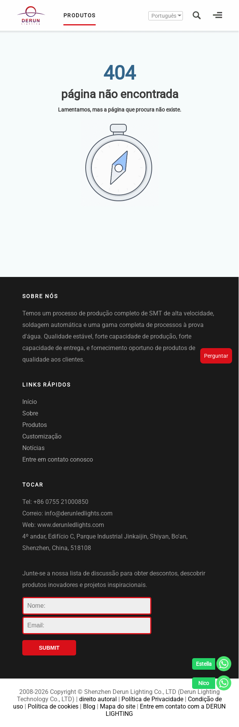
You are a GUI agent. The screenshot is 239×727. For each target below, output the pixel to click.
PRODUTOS (79, 18)
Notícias (33, 448)
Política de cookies (53, 706)
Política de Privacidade (152, 699)
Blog (89, 706)
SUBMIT (49, 648)
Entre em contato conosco (57, 459)
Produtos (34, 425)
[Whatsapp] (211, 665)
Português (163, 16)
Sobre (30, 413)
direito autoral (98, 699)
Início (29, 401)
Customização (41, 436)
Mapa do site (117, 706)
